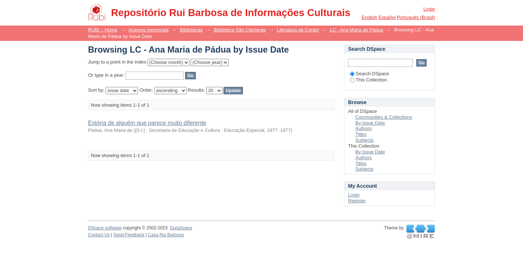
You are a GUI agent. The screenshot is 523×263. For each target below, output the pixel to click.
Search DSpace (369, 73)
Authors (363, 128)
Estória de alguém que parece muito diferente (147, 123)
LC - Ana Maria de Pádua (356, 30)
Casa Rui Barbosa (166, 234)
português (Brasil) (416, 17)
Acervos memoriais (148, 30)
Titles (361, 134)
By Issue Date (370, 123)
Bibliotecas (191, 30)
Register (357, 200)
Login (429, 9)
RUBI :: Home (102, 30)
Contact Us (99, 234)
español (387, 17)
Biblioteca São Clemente (240, 30)
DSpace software (105, 227)
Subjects (364, 140)
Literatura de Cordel (298, 30)
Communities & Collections (383, 117)
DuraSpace (181, 227)
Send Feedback (129, 234)
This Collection (368, 80)
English (369, 17)
